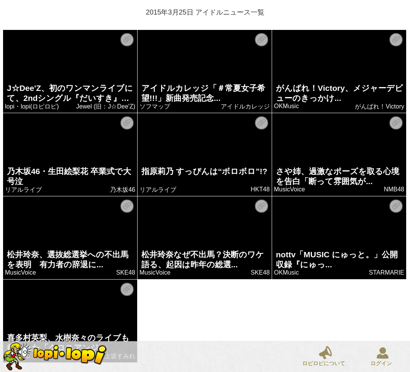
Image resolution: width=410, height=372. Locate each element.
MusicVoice (289, 189)
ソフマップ (155, 106)
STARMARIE (386, 272)
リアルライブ (23, 189)
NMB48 (394, 189)
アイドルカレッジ (245, 106)
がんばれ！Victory (380, 106)
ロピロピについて (323, 363)
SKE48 (126, 272)
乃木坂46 (123, 189)
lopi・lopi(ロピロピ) (32, 106)
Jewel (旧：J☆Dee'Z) (105, 106)
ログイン (381, 363)
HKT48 (260, 189)
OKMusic (286, 106)
